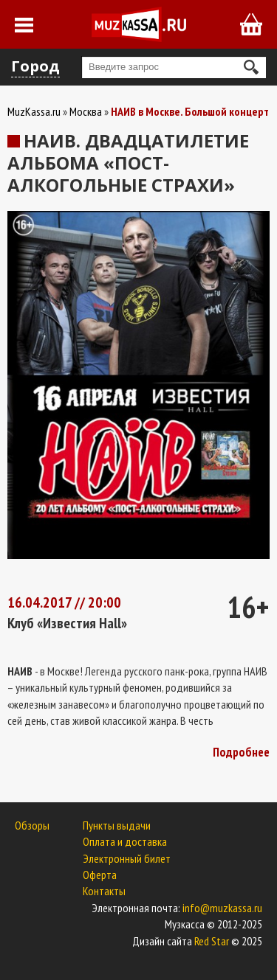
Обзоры (32, 825)
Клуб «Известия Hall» (67, 623)
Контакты (104, 890)
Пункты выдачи (117, 825)
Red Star (211, 941)
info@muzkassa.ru (222, 907)
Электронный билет (127, 858)
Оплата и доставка (125, 841)
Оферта (100, 874)
